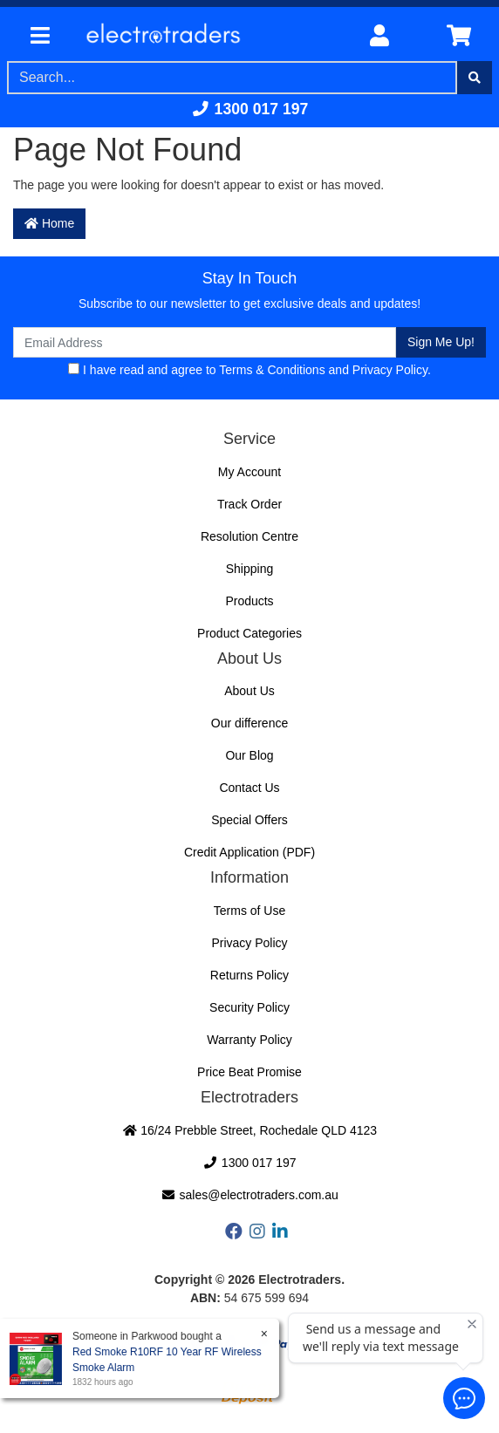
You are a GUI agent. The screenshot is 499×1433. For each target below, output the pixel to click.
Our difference (249, 723)
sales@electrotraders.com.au (249, 1195)
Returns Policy (249, 975)
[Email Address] (204, 342)
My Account (249, 472)
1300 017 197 (250, 109)
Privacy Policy (389, 370)
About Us (249, 691)
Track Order (249, 504)
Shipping (250, 569)
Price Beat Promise (249, 1072)
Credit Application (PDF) (249, 852)
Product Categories (249, 633)
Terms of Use (249, 911)
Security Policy (249, 1007)
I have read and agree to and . (249, 370)
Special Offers (249, 820)
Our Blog (249, 755)
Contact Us (249, 788)
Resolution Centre (249, 536)
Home (49, 223)
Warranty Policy (249, 1040)
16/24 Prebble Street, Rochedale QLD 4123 (249, 1130)
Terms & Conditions (272, 370)
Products (249, 601)
